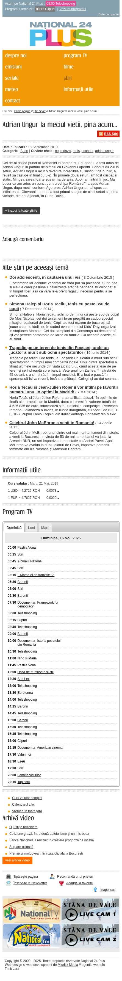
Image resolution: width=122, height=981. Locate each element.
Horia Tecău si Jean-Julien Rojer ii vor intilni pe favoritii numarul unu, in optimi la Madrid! (63, 389)
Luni (31, 528)
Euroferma (25, 693)
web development (39, 965)
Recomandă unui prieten (75, 876)
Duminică (14, 528)
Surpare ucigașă (21, 847)
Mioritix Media (68, 965)
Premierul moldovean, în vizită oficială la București (46, 853)
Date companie (108, 14)
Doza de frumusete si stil (35, 672)
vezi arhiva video (17, 860)
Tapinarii (23, 782)
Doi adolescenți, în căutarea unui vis (45, 277)
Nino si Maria (27, 658)
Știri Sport (40, 111)
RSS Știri (111, 134)
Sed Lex (23, 679)
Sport (24, 151)
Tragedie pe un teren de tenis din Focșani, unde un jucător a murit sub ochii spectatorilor (59, 350)
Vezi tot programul (72, 9)
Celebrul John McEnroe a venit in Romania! (51, 422)
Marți (45, 528)
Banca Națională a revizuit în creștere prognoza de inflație (51, 840)
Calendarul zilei (23, 804)
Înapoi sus (107, 890)
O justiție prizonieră (23, 827)
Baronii (22, 582)
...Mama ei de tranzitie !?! (35, 575)
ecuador (87, 151)
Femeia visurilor (29, 775)
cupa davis (63, 151)
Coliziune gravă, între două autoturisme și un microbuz (49, 834)
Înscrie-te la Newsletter (30, 883)
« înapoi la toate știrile (21, 210)
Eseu (21, 761)
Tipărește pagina (25, 876)
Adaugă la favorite (79, 883)
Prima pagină (22, 111)
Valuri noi (24, 754)
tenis (76, 151)
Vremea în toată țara (27, 811)
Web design (13, 965)
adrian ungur (104, 151)
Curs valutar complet (27, 798)
